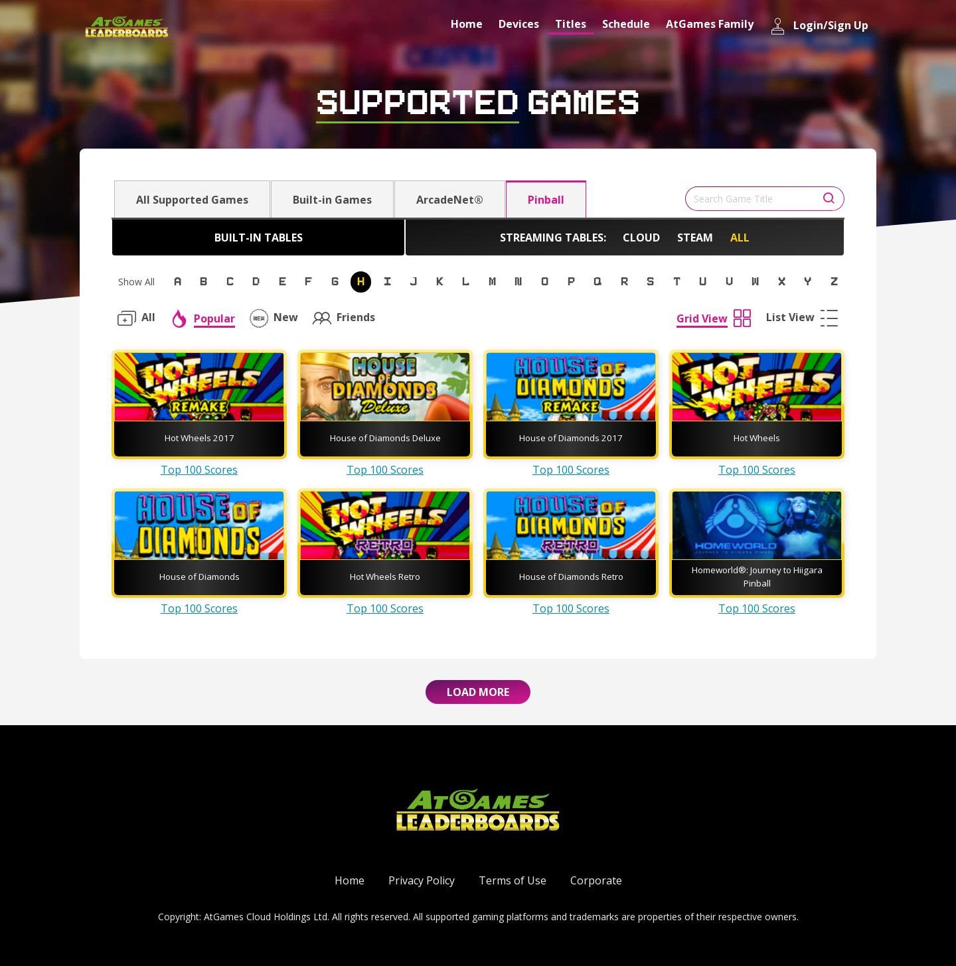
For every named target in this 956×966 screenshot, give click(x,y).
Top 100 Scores (199, 469)
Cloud (641, 237)
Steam (695, 237)
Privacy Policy (421, 880)
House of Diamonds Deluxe (385, 438)
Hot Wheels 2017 (199, 438)
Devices (519, 24)
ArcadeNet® (449, 199)
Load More (478, 692)
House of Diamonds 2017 (571, 438)
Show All (136, 281)
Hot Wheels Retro (385, 577)
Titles (570, 24)
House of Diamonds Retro (571, 577)
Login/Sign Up (818, 26)
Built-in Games (332, 199)
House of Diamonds (199, 577)
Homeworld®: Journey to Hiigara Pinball (757, 576)
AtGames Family (710, 24)
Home (467, 24)
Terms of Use (512, 880)
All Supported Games (192, 199)
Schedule (626, 24)
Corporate (596, 880)
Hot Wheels (757, 438)
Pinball (546, 199)
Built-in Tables (258, 237)
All (740, 237)
